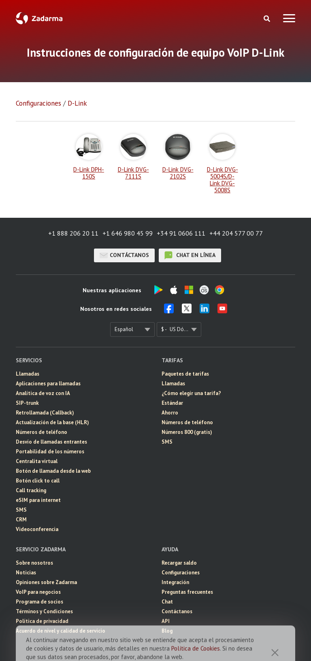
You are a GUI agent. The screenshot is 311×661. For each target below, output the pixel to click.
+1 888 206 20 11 (73, 233)
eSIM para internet (38, 500)
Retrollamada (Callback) (45, 412)
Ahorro (170, 412)
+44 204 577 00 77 (236, 233)
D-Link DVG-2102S (178, 157)
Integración (175, 582)
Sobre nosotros (34, 562)
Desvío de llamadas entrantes (51, 441)
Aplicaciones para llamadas (48, 383)
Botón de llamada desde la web (53, 471)
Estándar (172, 403)
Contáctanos (124, 255)
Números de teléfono (41, 432)
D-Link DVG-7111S (133, 157)
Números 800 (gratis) (187, 432)
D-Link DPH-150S (88, 157)
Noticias (26, 572)
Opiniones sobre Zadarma (46, 582)
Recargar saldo (179, 562)
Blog (167, 630)
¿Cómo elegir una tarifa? (191, 393)
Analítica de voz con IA (43, 393)
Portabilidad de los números (50, 451)
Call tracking (31, 490)
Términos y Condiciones (44, 611)
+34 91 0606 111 (181, 233)
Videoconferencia (37, 529)
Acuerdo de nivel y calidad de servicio (60, 630)
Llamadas (27, 373)
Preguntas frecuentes (187, 592)
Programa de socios (39, 601)
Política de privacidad (42, 621)
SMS (21, 509)
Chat (167, 601)
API (166, 621)
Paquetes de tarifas (185, 373)
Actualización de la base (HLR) (52, 422)
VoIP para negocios (38, 592)
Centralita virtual (37, 461)
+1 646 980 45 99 (127, 233)
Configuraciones (38, 103)
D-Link (77, 103)
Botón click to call (38, 480)
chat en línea (189, 255)
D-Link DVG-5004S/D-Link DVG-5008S (222, 163)
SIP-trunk (27, 403)
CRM (21, 519)
